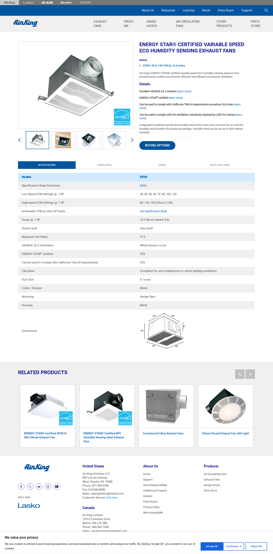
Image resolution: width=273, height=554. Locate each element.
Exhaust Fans (212, 479)
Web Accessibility (154, 512)
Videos (98, 165)
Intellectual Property (156, 490)
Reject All (232, 546)
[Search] (266, 10)
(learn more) (184, 91)
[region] (136, 543)
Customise (208, 546)
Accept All (257, 546)
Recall (206, 10)
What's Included (130, 165)
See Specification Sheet (155, 211)
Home (147, 474)
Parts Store (211, 490)
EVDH (143, 185)
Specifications (34, 165)
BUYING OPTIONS (157, 145)
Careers (148, 496)
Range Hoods (212, 485)
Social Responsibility (156, 485)
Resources (168, 10)
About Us (148, 10)
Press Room (226, 10)
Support (247, 10)
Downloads (66, 165)
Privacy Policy (152, 507)
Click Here (112, 497)
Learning (189, 10)
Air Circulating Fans (216, 474)
